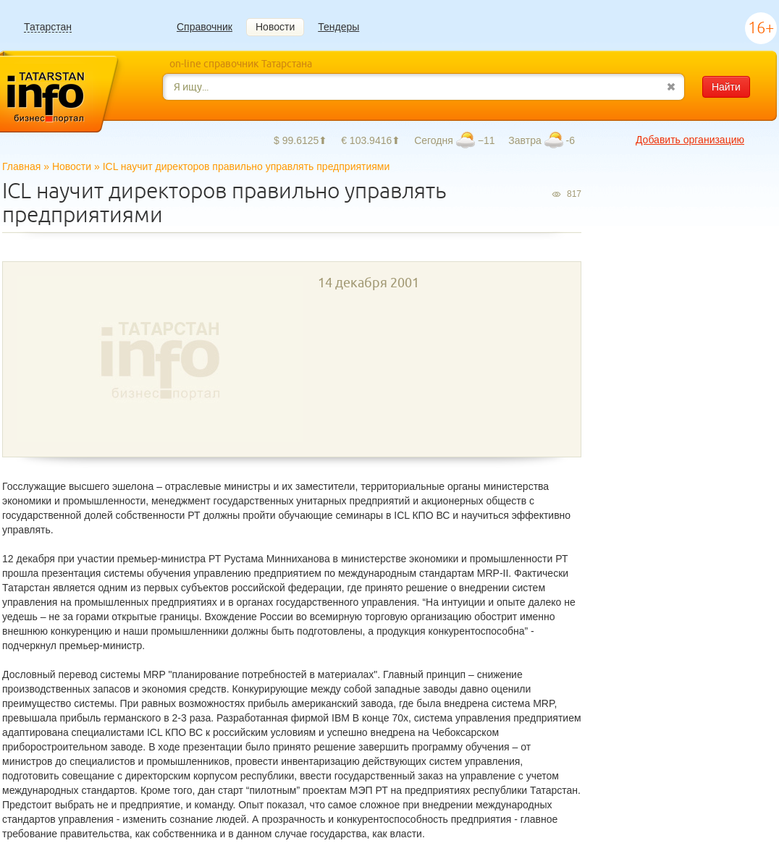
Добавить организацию (690, 139)
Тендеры (338, 27)
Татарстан (48, 27)
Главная (21, 166)
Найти (726, 87)
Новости (275, 27)
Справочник (204, 27)
